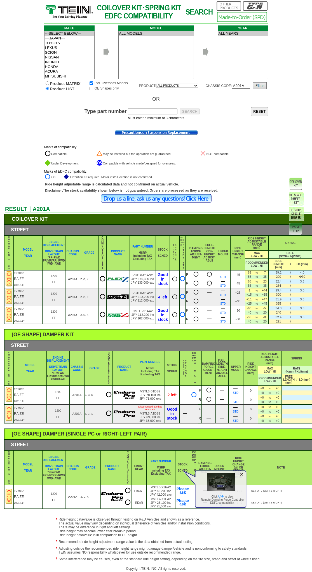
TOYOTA (69, 43)
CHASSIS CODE (73, 253)
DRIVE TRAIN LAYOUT (54, 253)
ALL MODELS (156, 33)
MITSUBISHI (69, 76)
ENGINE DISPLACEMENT (54, 244)
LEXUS (69, 48)
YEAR (28, 255)
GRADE (89, 252)
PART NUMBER (142, 246)
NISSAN (69, 57)
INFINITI (69, 62)
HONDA (69, 67)
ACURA (69, 71)
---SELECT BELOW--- (69, 33)
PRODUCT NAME (118, 253)
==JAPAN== (69, 38)
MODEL (28, 249)
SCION (69, 52)
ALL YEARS (243, 33)
